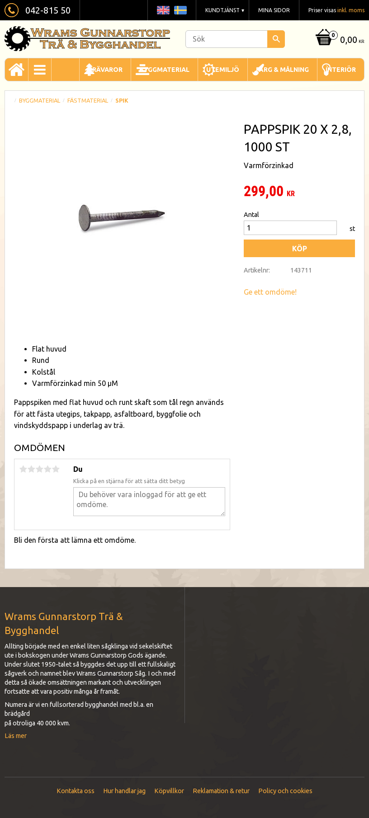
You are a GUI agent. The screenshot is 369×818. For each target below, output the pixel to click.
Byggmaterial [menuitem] (164, 69)
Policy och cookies (285, 790)
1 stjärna (23, 469)
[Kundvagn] (339, 40)
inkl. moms (350, 10)
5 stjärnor (56, 469)
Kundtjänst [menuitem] (222, 10)
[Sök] (276, 39)
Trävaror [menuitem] (105, 69)
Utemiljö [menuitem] (222, 69)
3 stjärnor (39, 469)
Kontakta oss (76, 790)
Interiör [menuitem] (341, 69)
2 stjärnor (31, 469)
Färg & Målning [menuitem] (282, 69)
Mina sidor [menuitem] (274, 10)
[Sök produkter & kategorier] (235, 39)
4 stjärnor (47, 469)
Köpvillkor (169, 790)
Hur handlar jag (124, 790)
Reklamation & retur (221, 790)
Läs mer (16, 735)
